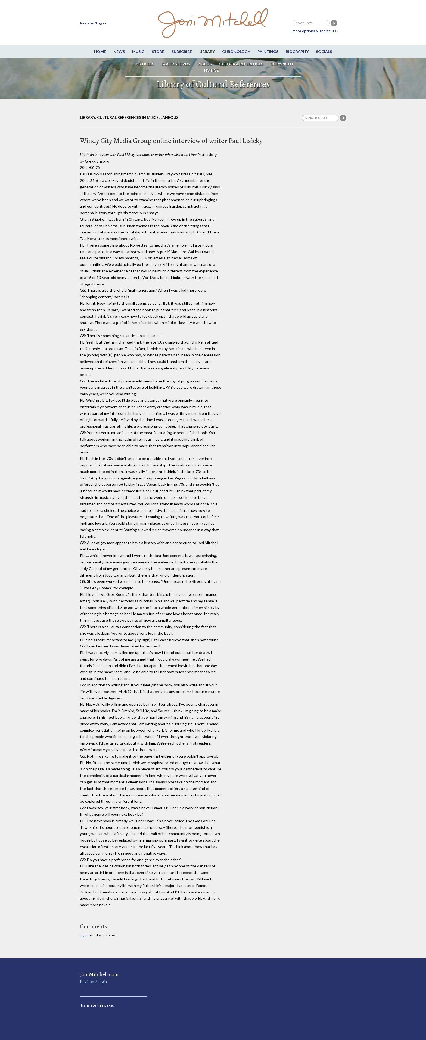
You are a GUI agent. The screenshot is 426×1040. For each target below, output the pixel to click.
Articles (145, 63)
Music (138, 51)
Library (207, 51)
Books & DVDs (175, 63)
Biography (297, 51)
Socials (324, 51)
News (119, 51)
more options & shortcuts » (316, 31)
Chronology (236, 51)
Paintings (267, 51)
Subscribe (182, 51)
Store (158, 51)
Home (100, 51)
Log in (84, 935)
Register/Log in (93, 23)
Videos (204, 63)
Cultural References (241, 63)
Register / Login (93, 981)
